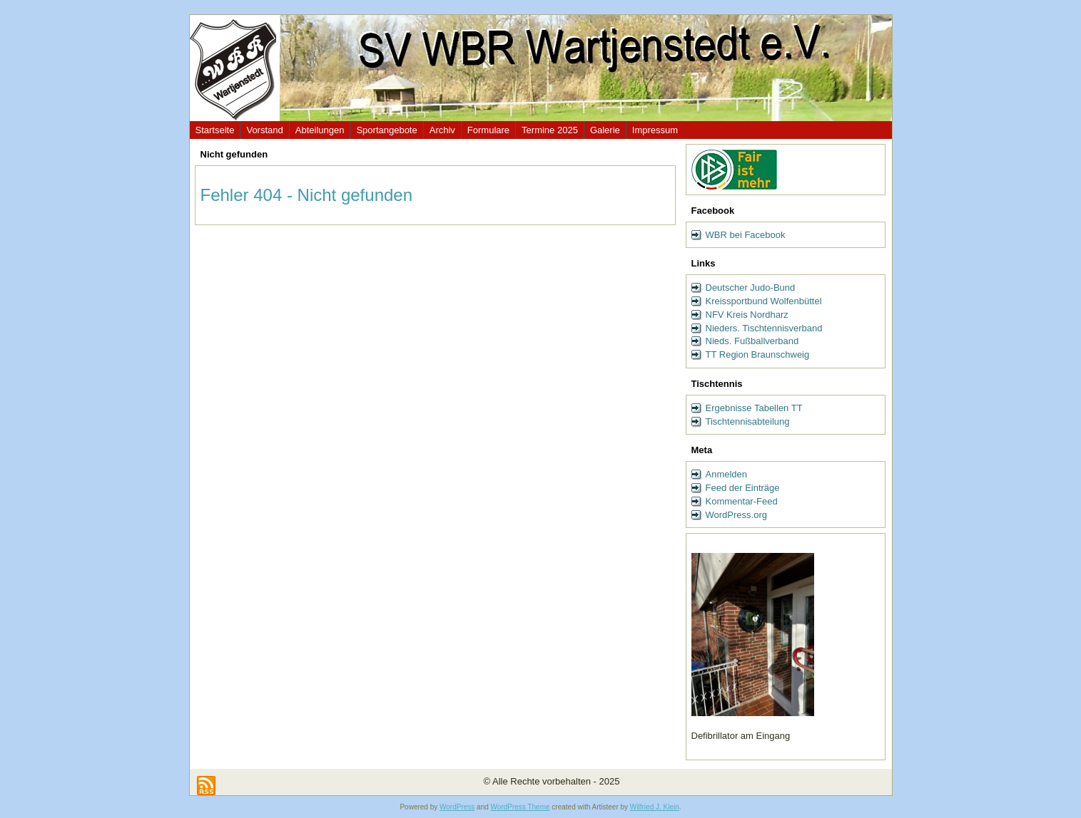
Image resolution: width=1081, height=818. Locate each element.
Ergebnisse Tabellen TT (754, 408)
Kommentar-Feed (742, 501)
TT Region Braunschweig (758, 354)
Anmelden (727, 474)
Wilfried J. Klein (654, 807)
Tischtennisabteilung (748, 421)
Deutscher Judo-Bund (751, 287)
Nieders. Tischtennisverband (764, 328)
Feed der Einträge (743, 487)
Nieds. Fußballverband (752, 341)
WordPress (457, 807)
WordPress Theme (520, 807)
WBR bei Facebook (746, 234)
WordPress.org (736, 514)
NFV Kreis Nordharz (747, 314)
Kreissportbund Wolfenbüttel (764, 301)
